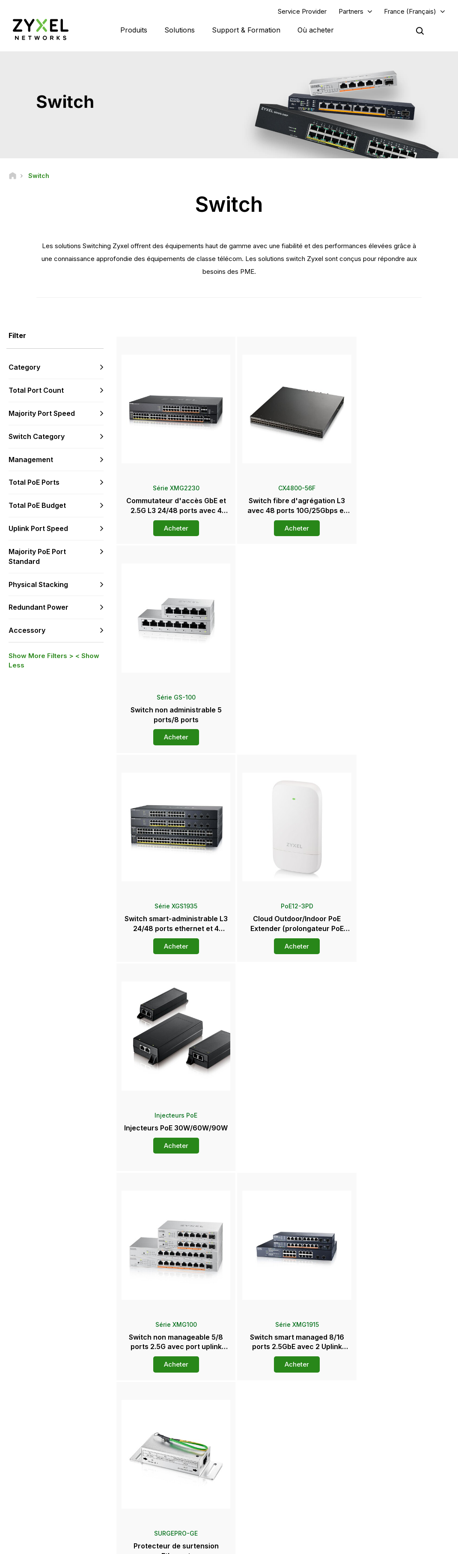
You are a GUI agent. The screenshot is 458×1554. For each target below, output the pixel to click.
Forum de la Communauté (172, 1401)
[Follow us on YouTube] (42, 1482)
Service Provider (302, 11)
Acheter (171, 520)
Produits (133, 30)
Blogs (254, 1478)
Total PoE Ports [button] (34, 482)
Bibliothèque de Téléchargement (182, 1415)
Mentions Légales (179, 1543)
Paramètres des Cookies (418, 1543)
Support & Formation (246, 30)
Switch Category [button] (37, 436)
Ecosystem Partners (379, 1415)
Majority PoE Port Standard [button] (37, 557)
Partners (351, 11)
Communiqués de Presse (279, 1436)
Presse (258, 1422)
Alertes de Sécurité (164, 1429)
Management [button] (31, 459)
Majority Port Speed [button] (42, 413)
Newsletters (262, 1464)
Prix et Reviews (266, 1450)
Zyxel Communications (383, 1493)
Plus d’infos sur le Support (173, 1444)
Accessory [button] (27, 630)
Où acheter (315, 30)
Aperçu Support (160, 1387)
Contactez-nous (229, 1323)
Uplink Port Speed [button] (38, 529)
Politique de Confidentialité (332, 1543)
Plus (283, 1160)
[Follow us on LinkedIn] (64, 1482)
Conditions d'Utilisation (249, 1543)
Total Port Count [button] (36, 390)
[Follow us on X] (85, 1482)
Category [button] (24, 367)
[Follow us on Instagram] (19, 1495)
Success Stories (375, 1478)
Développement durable (385, 1464)
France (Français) (410, 11)
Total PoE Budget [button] (37, 505)
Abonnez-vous (82, 1430)
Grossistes (261, 1401)
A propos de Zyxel (377, 1450)
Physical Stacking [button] (38, 584)
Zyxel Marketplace (270, 1387)
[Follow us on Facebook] (20, 1482)
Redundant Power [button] (38, 607)
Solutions (179, 30)
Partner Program (374, 1401)
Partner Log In (371, 1387)
